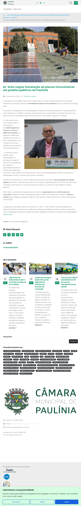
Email (21, 234)
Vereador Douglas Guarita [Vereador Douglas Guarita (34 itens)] (12, 365)
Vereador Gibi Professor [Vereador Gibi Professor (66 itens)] (46, 368)
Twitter (8, 234)
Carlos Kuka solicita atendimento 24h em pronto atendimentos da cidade (69, 282)
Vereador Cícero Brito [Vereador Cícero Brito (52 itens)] (60, 362)
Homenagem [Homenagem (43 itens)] (68, 354)
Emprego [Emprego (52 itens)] (43, 354)
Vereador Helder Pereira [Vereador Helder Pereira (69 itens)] (63, 368)
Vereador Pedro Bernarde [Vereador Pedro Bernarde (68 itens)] (62, 370)
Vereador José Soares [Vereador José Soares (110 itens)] (11, 370)
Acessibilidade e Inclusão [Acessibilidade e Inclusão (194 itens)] (12, 351)
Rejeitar (42, 502)
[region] (40, 496)
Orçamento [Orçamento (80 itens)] (7, 359)
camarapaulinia (10, 247)
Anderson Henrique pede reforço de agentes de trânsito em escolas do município (43, 283)
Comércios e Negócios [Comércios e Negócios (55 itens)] (43, 351)
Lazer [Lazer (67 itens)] (26, 356)
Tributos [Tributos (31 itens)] (22, 362)
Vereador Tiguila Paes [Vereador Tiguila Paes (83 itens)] (11, 373)
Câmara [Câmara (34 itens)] (74, 351)
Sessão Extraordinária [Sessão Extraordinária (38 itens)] (48, 359)
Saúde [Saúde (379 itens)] (16, 359)
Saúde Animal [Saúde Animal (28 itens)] (24, 359)
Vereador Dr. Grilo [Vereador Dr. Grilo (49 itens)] (29, 365)
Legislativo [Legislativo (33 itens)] (34, 356)
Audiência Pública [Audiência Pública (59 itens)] (27, 351)
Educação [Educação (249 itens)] (19, 354)
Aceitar (66, 502)
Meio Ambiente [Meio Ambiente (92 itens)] (49, 356)
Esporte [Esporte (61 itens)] (51, 354)
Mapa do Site (17, 9)
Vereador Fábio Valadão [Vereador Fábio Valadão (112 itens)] (28, 368)
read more (13, 328)
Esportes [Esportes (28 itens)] (59, 354)
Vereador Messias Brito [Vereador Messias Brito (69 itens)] (43, 370)
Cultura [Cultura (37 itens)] (66, 351)
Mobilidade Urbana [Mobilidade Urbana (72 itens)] (62, 356)
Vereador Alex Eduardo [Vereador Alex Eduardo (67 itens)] (43, 362)
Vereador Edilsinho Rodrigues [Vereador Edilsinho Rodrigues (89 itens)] (47, 365)
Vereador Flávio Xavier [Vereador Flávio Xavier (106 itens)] (67, 365)
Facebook (4, 234)
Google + (17, 234)
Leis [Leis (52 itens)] (41, 356)
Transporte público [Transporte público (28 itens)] (10, 362)
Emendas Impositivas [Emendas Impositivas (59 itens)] (31, 354)
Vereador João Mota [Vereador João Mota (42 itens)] (27, 370)
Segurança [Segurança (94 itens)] (34, 359)
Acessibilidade (7, 9)
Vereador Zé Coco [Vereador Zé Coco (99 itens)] (26, 373)
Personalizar (16, 502)
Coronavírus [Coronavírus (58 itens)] (57, 351)
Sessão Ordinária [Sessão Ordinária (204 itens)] (63, 359)
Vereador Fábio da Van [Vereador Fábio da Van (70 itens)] (11, 368)
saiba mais (8, 214)
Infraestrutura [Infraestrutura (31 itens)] (17, 356)
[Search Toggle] (71, 3)
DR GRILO (27, 96)
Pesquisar (7, 337)
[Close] (79, 487)
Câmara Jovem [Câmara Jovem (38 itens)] (8, 354)
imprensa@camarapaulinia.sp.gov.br (24, 424)
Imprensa (34, 96)
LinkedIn (13, 234)
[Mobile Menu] (76, 3)
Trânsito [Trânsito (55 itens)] (30, 362)
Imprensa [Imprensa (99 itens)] (7, 356)
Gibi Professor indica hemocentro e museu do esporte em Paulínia (17, 281)
